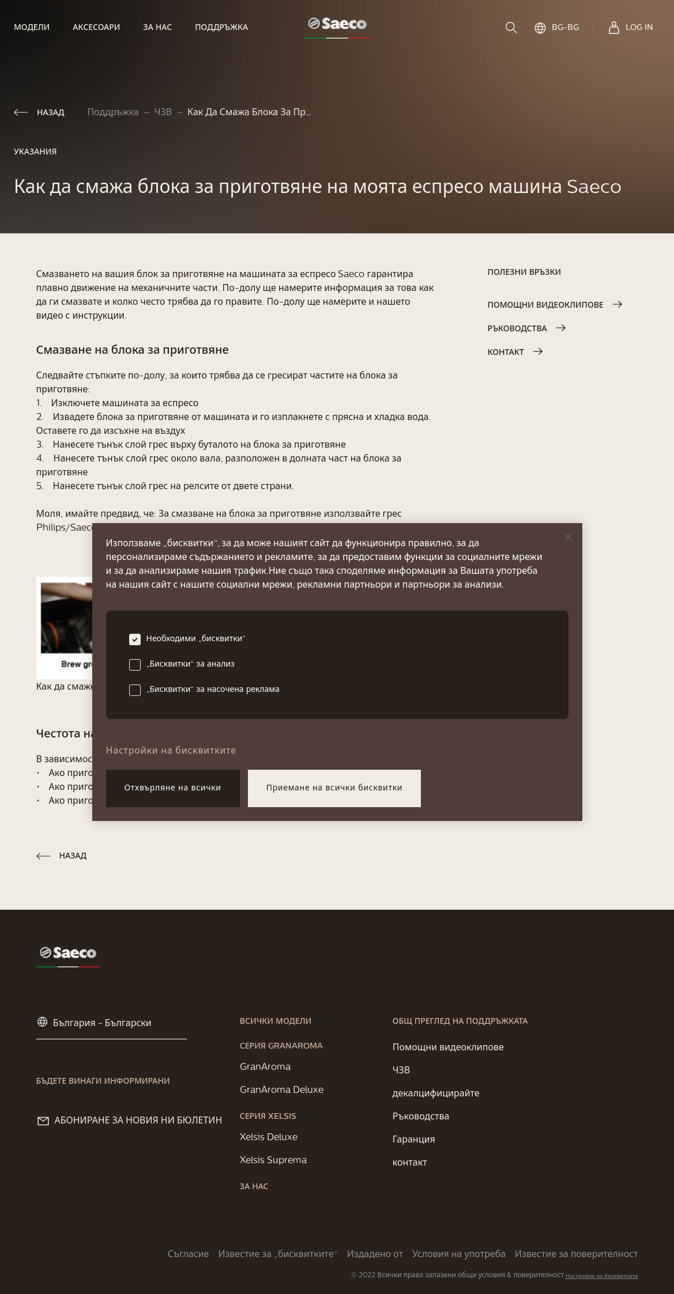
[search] (512, 27)
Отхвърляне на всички (173, 788)
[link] (37, 27)
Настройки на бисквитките (602, 1276)
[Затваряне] (568, 537)
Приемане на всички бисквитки (334, 788)
